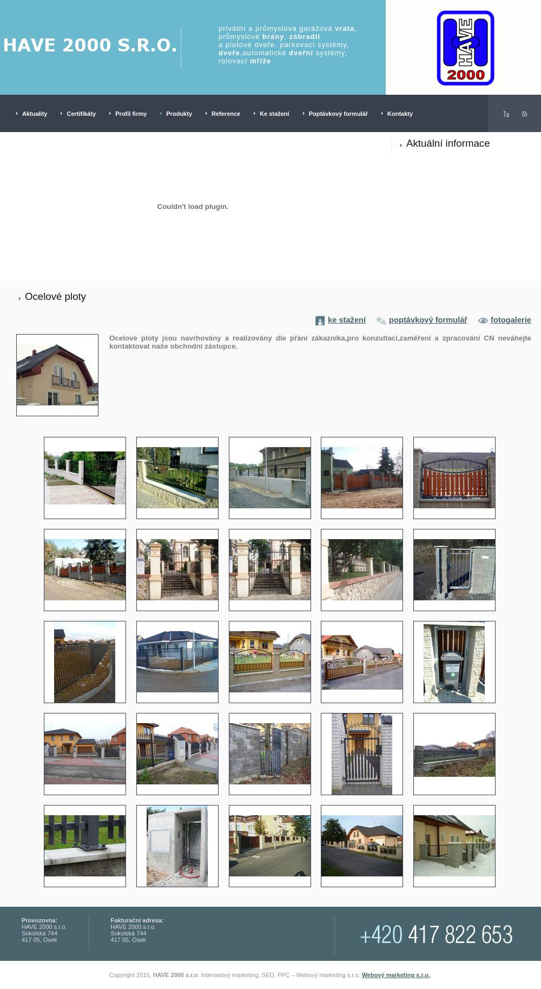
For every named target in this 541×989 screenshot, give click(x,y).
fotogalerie (504, 320)
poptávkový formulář (422, 320)
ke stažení (340, 320)
